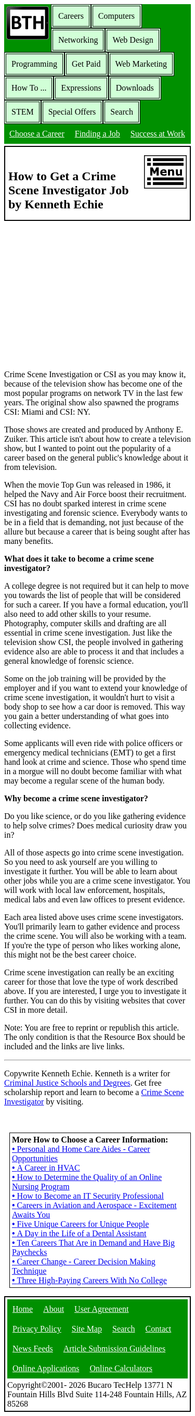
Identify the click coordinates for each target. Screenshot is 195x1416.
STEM (22, 111)
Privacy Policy (36, 1328)
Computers (116, 15)
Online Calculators (120, 1368)
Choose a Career (36, 133)
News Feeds (32, 1348)
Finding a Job (97, 133)
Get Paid (86, 63)
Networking (78, 39)
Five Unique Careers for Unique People (80, 1224)
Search (121, 111)
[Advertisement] (98, 294)
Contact (159, 1328)
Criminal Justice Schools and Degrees (67, 1082)
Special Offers (72, 111)
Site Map (87, 1328)
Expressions (81, 87)
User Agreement (101, 1309)
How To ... (28, 87)
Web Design (132, 39)
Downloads (135, 87)
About (53, 1309)
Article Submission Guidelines (114, 1348)
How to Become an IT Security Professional (88, 1195)
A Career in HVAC (46, 1167)
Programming (34, 63)
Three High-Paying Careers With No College (89, 1280)
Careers (71, 15)
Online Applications (45, 1368)
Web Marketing (141, 63)
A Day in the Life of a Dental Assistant (79, 1233)
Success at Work (158, 133)
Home (22, 1309)
